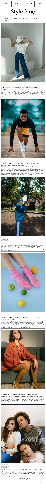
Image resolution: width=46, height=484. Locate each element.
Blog (5, 3)
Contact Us (29, 3)
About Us (17, 3)
